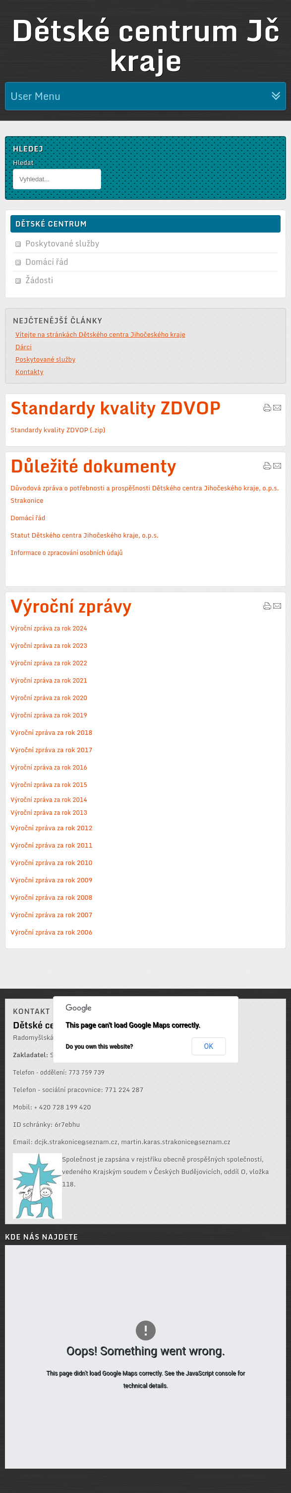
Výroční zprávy (71, 606)
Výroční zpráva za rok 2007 (51, 914)
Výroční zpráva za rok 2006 (51, 932)
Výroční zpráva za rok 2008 (51, 897)
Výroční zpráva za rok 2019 (48, 715)
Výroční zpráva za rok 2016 (48, 767)
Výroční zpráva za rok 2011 (51, 845)
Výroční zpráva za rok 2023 (48, 645)
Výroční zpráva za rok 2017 (51, 749)
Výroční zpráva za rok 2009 (51, 879)
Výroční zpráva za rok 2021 (48, 680)
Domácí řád (27, 517)
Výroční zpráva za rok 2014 (48, 799)
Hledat (23, 162)
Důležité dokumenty (93, 466)
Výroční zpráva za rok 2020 (48, 698)
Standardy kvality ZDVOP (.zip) (57, 429)
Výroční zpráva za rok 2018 (51, 732)
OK (208, 1046)
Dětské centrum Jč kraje (145, 44)
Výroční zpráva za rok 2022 (48, 663)
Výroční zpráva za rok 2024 (48, 628)
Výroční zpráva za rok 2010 (51, 862)
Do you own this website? (99, 1046)
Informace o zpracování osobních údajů (66, 552)
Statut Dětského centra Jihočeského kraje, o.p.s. (84, 535)
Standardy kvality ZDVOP (115, 407)
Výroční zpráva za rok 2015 (48, 784)
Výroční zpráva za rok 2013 (48, 812)
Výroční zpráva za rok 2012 (51, 827)
